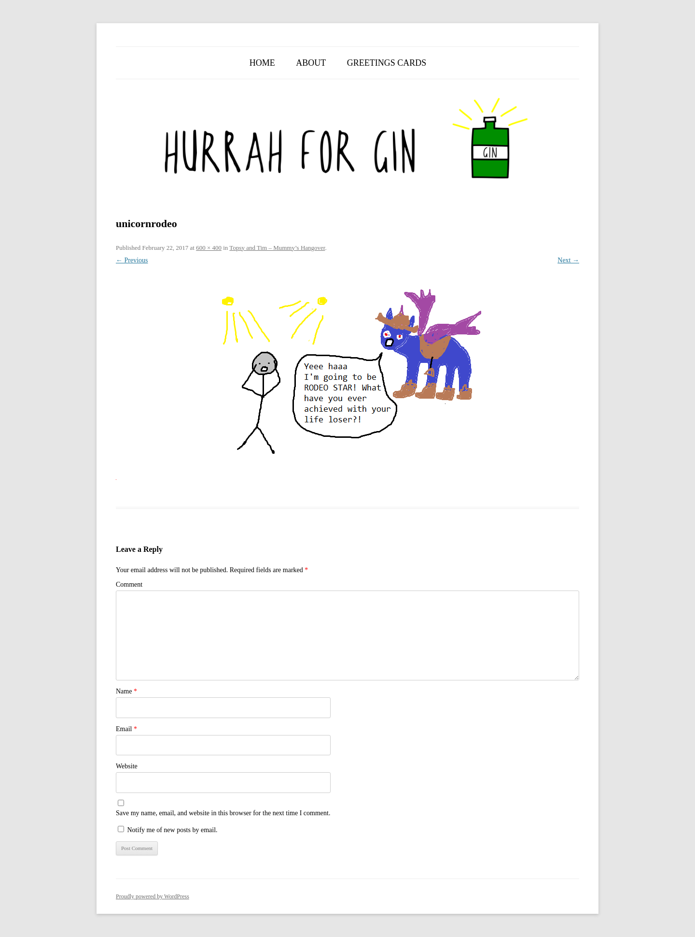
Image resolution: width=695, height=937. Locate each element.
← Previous (132, 260)
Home (262, 63)
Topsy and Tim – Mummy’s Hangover (277, 247)
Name (126, 691)
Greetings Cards (387, 63)
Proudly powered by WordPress (152, 896)
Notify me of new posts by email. (172, 830)
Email (126, 729)
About (311, 63)
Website (127, 766)
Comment (129, 584)
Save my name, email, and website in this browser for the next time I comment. (223, 813)
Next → (568, 260)
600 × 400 (209, 247)
